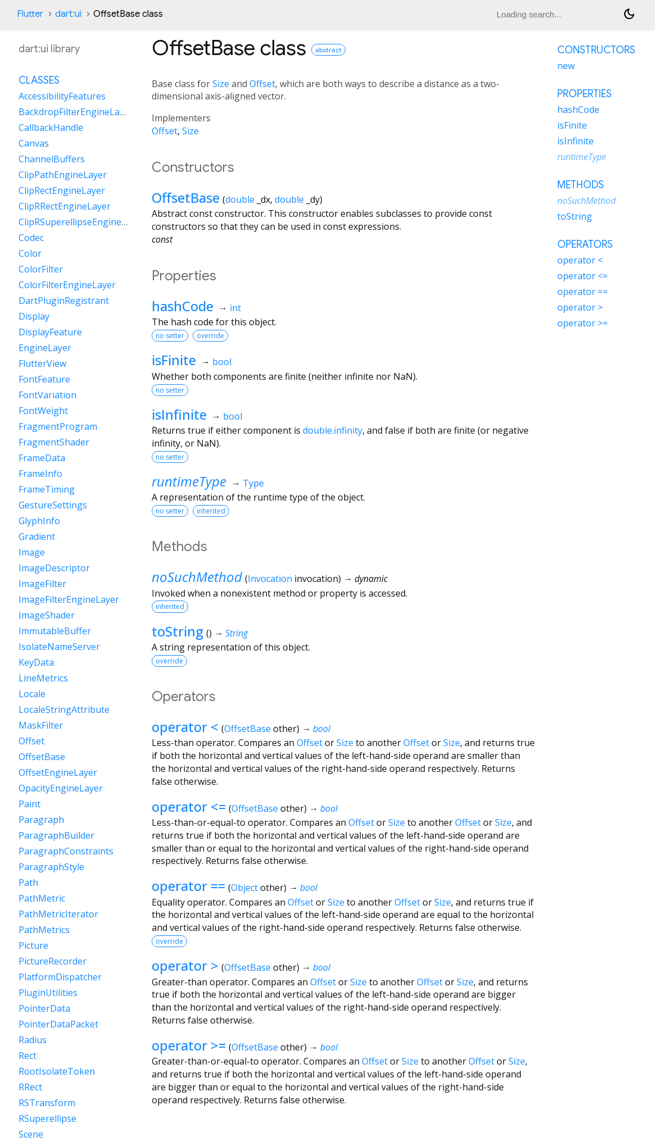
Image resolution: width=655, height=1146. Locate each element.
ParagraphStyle (51, 867)
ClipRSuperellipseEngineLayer (82, 222)
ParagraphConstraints (66, 851)
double (239, 199)
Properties (584, 94)
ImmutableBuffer (55, 631)
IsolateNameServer (59, 646)
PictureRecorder (53, 961)
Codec (31, 237)
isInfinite (179, 414)
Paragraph (41, 819)
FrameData (42, 458)
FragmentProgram (58, 426)
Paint (29, 804)
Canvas (34, 143)
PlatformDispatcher (60, 977)
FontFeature (44, 379)
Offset (262, 84)
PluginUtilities (48, 992)
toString (177, 631)
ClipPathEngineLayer (63, 175)
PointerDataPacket (58, 1024)
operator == (188, 885)
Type (253, 483)
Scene (31, 1134)
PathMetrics (44, 930)
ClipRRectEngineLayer (65, 206)
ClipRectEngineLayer (62, 190)
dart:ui (68, 14)
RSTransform (47, 1103)
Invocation (270, 578)
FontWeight (43, 410)
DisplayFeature (50, 332)
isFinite (174, 360)
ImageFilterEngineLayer (69, 599)
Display (34, 316)
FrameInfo (40, 473)
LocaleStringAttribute (64, 709)
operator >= (189, 1045)
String (236, 633)
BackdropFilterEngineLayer (76, 112)
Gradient (37, 536)
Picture (33, 945)
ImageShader (47, 615)
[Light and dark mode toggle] (629, 14)
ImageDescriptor (54, 568)
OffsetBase (186, 197)
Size (220, 84)
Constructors (596, 50)
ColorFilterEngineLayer (67, 285)
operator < (185, 726)
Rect (28, 1055)
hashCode (182, 306)
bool (221, 362)
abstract (328, 50)
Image (32, 552)
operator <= (189, 806)
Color (30, 253)
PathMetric (42, 898)
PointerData (44, 1008)
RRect (30, 1087)
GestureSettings (53, 505)
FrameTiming (47, 489)
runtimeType (189, 481)
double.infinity (332, 430)
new (566, 66)
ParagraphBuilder (56, 835)
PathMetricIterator (58, 914)
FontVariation (47, 395)
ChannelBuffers (52, 159)
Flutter (30, 14)
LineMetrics (43, 678)
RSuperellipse (47, 1118)
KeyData (36, 662)
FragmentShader (54, 442)
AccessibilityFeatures (62, 96)
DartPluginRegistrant (64, 300)
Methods (580, 185)
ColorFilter (41, 269)
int (235, 308)
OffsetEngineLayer (58, 772)
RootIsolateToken (57, 1071)
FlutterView (42, 363)
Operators (585, 244)
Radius (33, 1040)
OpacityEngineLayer (61, 788)
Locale (32, 694)
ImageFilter (42, 583)
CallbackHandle (51, 127)
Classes (39, 80)
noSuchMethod (197, 576)
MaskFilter (41, 725)
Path (28, 882)
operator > (185, 965)
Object (244, 887)
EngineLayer (45, 348)
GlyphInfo (39, 521)
